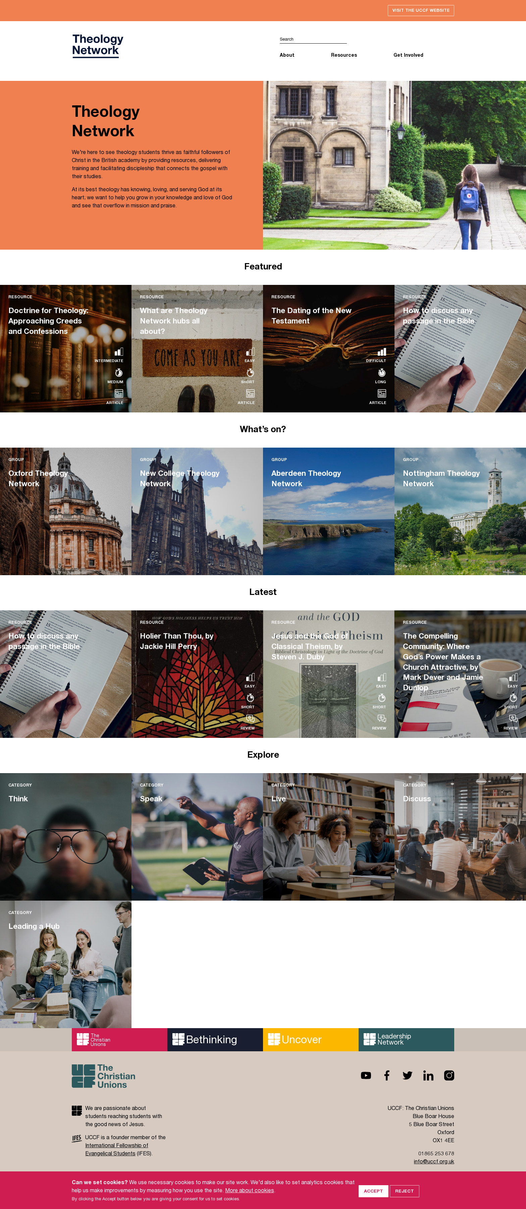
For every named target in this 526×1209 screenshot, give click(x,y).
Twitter (402, 1076)
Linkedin (423, 1076)
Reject (404, 1190)
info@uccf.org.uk (434, 1162)
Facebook (381, 1076)
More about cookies (249, 1190)
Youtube (360, 1076)
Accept (373, 1190)
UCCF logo (97, 47)
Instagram (443, 1076)
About (287, 55)
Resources (344, 55)
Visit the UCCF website (419, 10)
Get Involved (408, 55)
